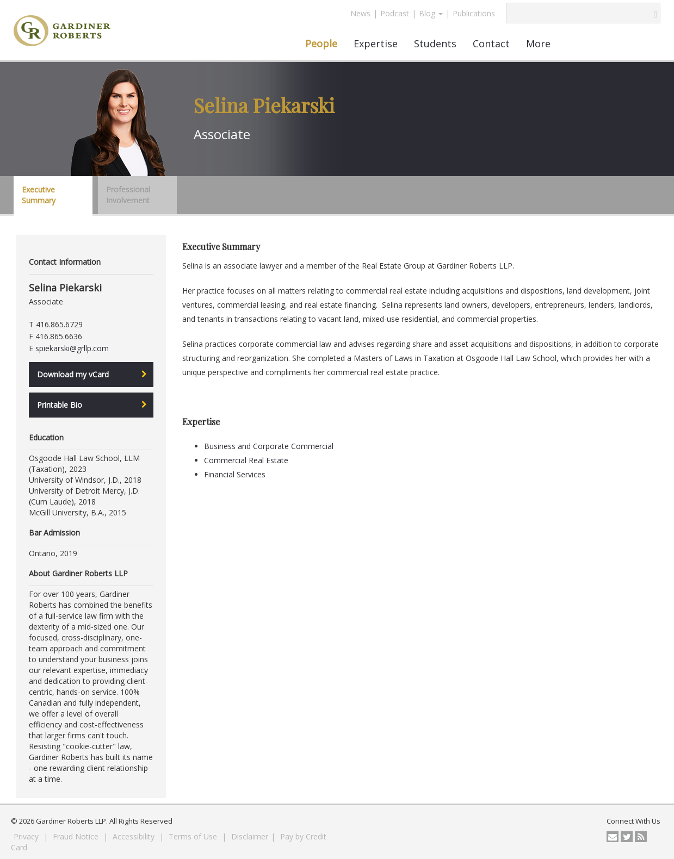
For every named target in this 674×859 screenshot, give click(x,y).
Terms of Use (194, 836)
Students (435, 43)
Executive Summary (38, 195)
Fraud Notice (77, 836)
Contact (491, 43)
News (360, 13)
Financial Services (234, 474)
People (321, 43)
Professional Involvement (128, 195)
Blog (431, 13)
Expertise (376, 43)
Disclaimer (249, 836)
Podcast (394, 13)
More (538, 43)
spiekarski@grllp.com (72, 348)
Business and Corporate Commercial (268, 446)
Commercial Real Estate (246, 460)
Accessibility (135, 836)
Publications (474, 13)
